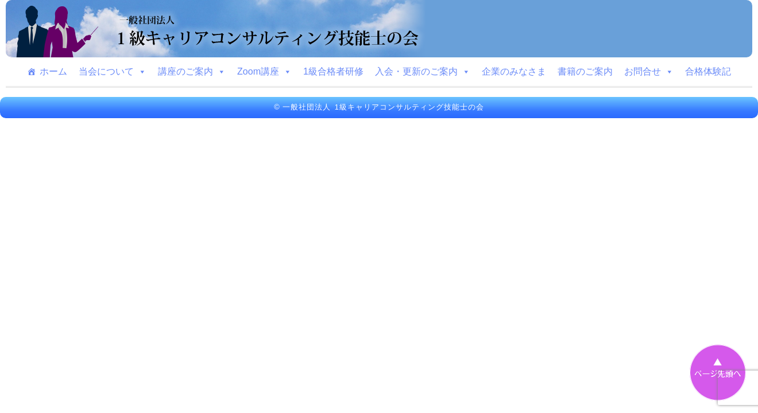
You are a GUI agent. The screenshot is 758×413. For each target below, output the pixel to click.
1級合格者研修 (333, 71)
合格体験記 (708, 71)
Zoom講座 (264, 71)
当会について (112, 71)
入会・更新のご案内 (422, 71)
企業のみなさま (514, 71)
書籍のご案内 (585, 71)
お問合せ (649, 71)
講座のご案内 (192, 71)
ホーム (53, 71)
